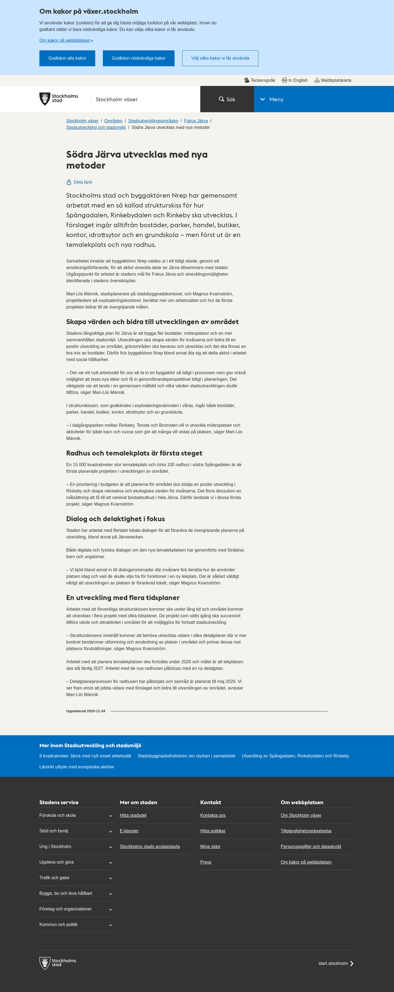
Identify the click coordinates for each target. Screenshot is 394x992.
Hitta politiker (212, 831)
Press (206, 862)
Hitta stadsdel (133, 815)
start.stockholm (336, 963)
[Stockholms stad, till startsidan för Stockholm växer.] (116, 99)
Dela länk (79, 182)
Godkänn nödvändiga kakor (139, 58)
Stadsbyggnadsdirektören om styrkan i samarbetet (186, 756)
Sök (227, 99)
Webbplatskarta (332, 80)
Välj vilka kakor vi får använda (220, 58)
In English (295, 80)
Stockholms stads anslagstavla (150, 846)
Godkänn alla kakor (67, 58)
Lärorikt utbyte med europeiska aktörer (76, 767)
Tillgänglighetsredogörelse (306, 831)
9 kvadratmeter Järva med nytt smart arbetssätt (85, 756)
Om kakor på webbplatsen (64, 40)
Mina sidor (210, 846)
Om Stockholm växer (301, 815)
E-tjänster (129, 831)
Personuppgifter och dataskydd (311, 846)
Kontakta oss (213, 815)
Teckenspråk (259, 80)
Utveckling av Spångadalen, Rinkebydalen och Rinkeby (295, 756)
